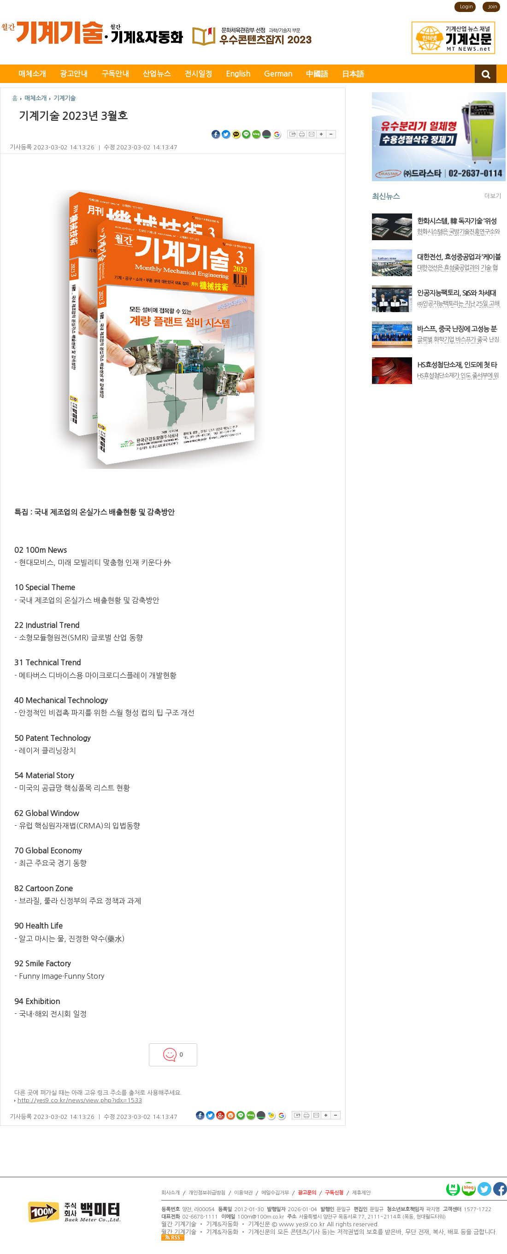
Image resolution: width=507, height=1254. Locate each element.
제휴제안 (361, 1192)
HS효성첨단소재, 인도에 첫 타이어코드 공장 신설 (457, 365)
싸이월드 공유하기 (231, 1115)
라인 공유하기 (246, 134)
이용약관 (243, 1192)
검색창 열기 (485, 74)
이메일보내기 (311, 134)
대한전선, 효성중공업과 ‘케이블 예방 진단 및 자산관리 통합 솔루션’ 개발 (459, 257)
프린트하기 (302, 134)
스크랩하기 (292, 134)
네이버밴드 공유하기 (266, 134)
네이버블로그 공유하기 (256, 134)
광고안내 (74, 73)
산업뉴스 (157, 73)
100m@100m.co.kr (260, 1216)
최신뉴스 (386, 196)
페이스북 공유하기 (216, 134)
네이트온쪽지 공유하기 (271, 1115)
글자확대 (321, 134)
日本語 (353, 73)
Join (492, 6)
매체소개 (32, 73)
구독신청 (334, 1192)
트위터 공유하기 (226, 134)
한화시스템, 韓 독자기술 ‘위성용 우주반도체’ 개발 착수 (456, 221)
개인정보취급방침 (207, 1192)
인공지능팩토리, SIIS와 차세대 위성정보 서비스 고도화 (456, 293)
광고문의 (307, 1192)
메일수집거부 (275, 1192)
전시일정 (198, 73)
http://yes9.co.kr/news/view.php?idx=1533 (80, 1100)
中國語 (317, 73)
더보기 (492, 196)
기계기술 (64, 98)
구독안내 (115, 73)
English (238, 73)
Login (466, 6)
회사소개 (170, 1192)
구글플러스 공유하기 (220, 1115)
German (278, 73)
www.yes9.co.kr (302, 1225)
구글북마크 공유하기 (277, 134)
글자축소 (331, 134)
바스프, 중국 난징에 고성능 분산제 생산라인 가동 (456, 329)
